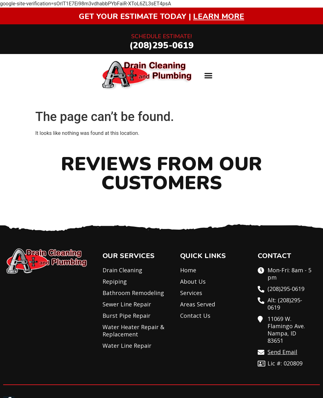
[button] (208, 75)
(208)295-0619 (161, 45)
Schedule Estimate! (161, 36)
